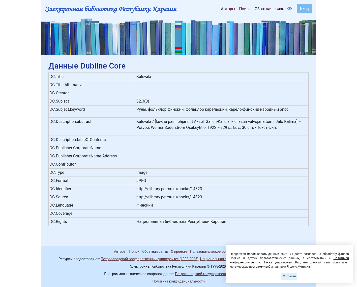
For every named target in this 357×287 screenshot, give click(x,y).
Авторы (228, 8)
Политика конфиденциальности (178, 281)
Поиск (245, 8)
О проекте (179, 251)
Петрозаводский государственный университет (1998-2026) (149, 259)
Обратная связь (269, 8)
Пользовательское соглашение (215, 251)
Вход (304, 8)
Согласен (289, 276)
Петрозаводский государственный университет (214, 274)
